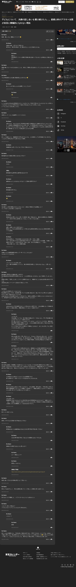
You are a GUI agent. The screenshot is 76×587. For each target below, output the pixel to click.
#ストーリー (69, 53)
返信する (48, 39)
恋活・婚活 (28, 1)
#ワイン (59, 51)
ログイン (61, 1)
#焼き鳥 (64, 53)
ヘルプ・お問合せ (26, 554)
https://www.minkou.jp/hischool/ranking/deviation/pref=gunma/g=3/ (28, 471)
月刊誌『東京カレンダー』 (56, 552)
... (53, 34)
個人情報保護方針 (40, 554)
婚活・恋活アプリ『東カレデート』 (58, 554)
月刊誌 (34, 1)
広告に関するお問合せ (27, 556)
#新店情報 (59, 53)
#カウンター (68, 51)
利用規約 (38, 552)
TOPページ (25, 552)
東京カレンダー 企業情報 (28, 558)
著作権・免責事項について (42, 556)
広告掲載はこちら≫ (73, 41)
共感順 (3, 31)
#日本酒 (63, 51)
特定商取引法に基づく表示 (42, 558)
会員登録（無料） (69, 1)
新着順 (6, 31)
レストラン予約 (20, 1)
